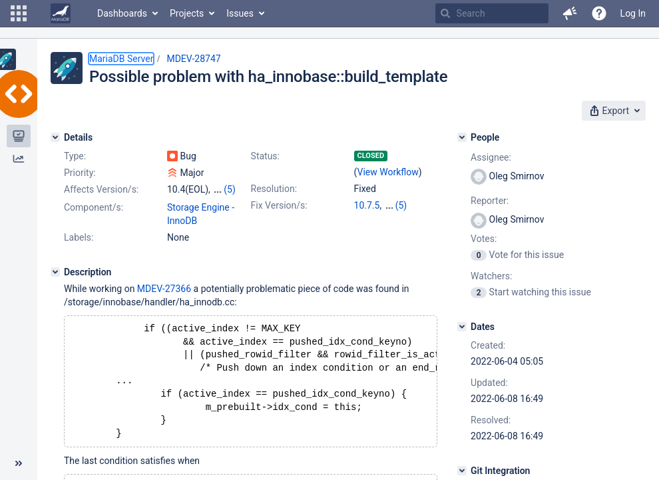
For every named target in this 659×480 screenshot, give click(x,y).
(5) (230, 189)
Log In (633, 13)
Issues (240, 13)
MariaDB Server (121, 58)
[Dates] (462, 326)
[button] (19, 13)
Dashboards (122, 13)
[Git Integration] (462, 470)
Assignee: (491, 157)
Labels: (78, 237)
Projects (187, 13)
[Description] (55, 272)
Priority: (80, 172)
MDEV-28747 (193, 58)
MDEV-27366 (164, 288)
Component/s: (93, 207)
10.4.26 (399, 205)
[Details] (55, 137)
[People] (462, 137)
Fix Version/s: (279, 205)
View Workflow (388, 172)
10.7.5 (367, 205)
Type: (75, 156)
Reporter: (490, 200)
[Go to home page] (60, 13)
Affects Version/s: (101, 189)
